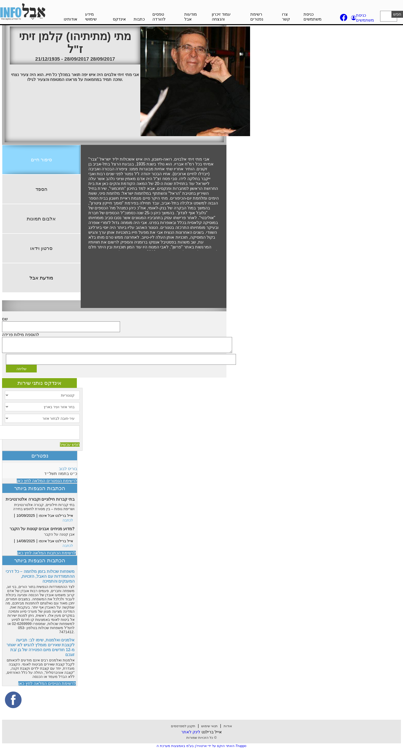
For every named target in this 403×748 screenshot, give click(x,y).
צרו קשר (286, 16)
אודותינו (70, 19)
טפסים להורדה (159, 16)
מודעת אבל (41, 277)
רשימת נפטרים (256, 16)
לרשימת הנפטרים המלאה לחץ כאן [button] (47, 481)
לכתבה (67, 520)
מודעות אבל (190, 16)
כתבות (139, 19)
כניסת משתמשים (313, 16)
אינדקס (119, 19)
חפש (397, 14)
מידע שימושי (91, 16)
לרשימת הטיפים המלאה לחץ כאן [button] (47, 683)
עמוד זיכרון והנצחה (221, 16)
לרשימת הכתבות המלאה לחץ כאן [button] (46, 553)
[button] (363, 18)
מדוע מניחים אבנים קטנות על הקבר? (42, 529)
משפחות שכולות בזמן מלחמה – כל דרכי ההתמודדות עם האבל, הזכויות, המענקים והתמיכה (40, 576)
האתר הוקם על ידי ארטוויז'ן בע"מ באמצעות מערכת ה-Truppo (201, 746)
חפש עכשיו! (70, 444)
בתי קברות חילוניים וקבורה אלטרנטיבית (40, 499)
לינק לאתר (190, 732)
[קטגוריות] (42, 395)
